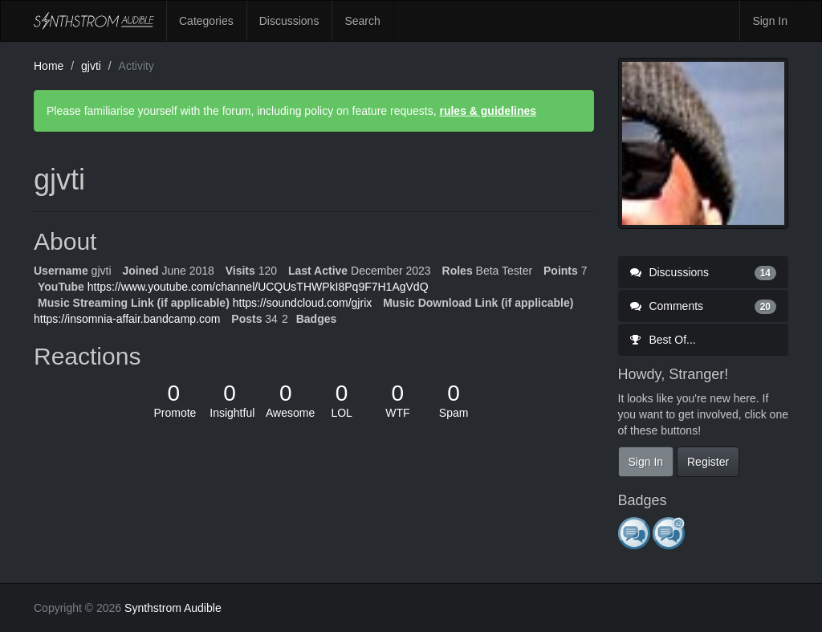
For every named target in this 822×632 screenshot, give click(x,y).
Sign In (769, 20)
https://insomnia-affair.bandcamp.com (127, 318)
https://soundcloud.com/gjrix (302, 302)
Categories (206, 20)
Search (362, 20)
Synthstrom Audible (94, 21)
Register (708, 461)
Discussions (289, 20)
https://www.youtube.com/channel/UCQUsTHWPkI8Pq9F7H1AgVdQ (258, 286)
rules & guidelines (487, 110)
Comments (703, 306)
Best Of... (663, 339)
